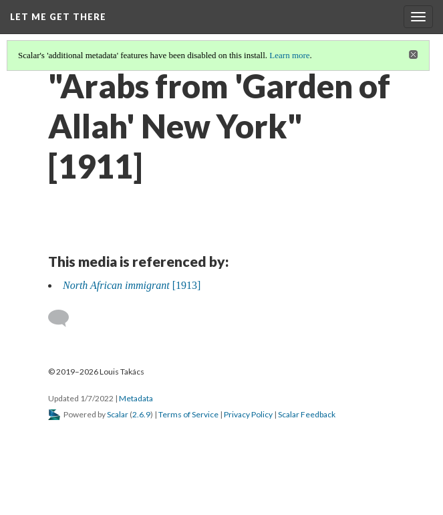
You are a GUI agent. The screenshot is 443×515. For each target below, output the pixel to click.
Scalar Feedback (306, 414)
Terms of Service (188, 414)
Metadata (136, 398)
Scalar (117, 414)
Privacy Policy (248, 414)
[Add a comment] (64, 318)
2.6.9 (141, 414)
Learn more (289, 55)
